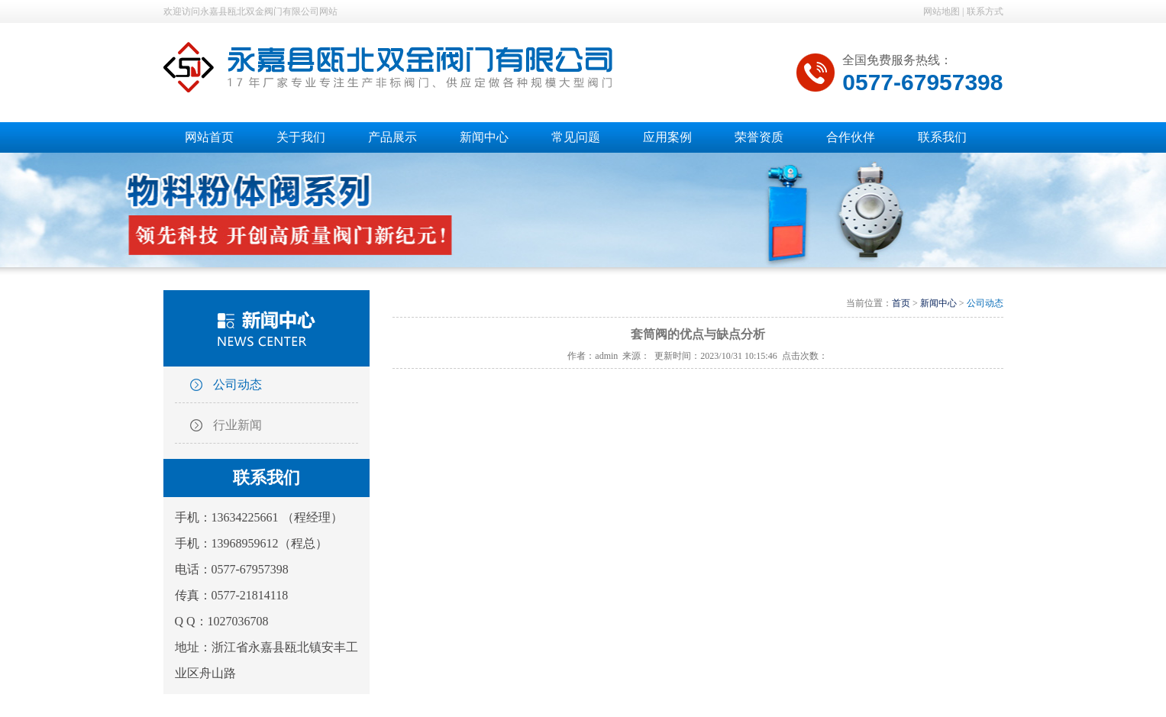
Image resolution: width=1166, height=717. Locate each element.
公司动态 (237, 384)
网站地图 (941, 11)
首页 (901, 303)
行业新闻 (237, 424)
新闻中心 (938, 303)
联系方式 (985, 11)
